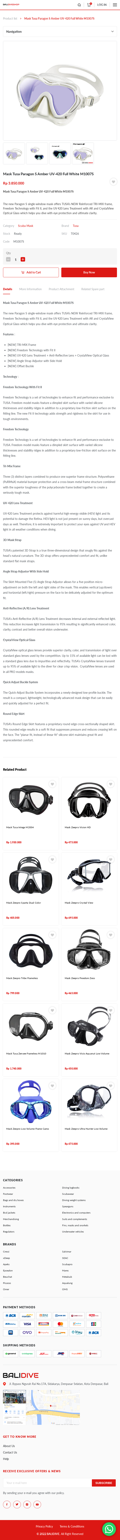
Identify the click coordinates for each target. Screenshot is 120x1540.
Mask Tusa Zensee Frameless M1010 (26, 1053)
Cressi (6, 1251)
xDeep (6, 1258)
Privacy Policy (44, 1526)
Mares (65, 1270)
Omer (6, 1289)
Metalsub (67, 1276)
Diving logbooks (70, 1187)
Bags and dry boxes (13, 1200)
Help (6, 1459)
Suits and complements (74, 1219)
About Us (9, 1446)
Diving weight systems (74, 1200)
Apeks (6, 1264)
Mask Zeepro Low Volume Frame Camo (27, 1128)
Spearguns (67, 1206)
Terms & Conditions (72, 1526)
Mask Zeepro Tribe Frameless (22, 978)
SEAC (65, 1258)
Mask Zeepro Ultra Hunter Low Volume (86, 1128)
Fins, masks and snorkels (75, 1225)
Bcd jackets (9, 1212)
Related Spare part (92, 289)
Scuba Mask (25, 225)
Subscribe (104, 1483)
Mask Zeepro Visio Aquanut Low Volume (87, 1053)
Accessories (9, 1187)
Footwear (8, 1193)
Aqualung (67, 1283)
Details (7, 289)
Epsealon (8, 1270)
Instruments (9, 1206)
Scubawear (68, 1193)
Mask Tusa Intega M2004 (20, 827)
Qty (8, 253)
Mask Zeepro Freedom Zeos (80, 978)
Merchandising (11, 1219)
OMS (65, 1289)
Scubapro (67, 1264)
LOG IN (102, 4)
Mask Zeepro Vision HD (78, 827)
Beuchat (7, 1276)
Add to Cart (34, 272)
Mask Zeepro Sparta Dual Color (23, 902)
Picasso (7, 1283)
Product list (10, 18)
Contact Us (10, 1452)
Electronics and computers (76, 1212)
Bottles (7, 1225)
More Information (30, 289)
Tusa (76, 225)
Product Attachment (61, 289)
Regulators (8, 1231)
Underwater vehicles (73, 1231)
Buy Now (89, 272)
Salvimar (66, 1251)
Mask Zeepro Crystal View (79, 902)
